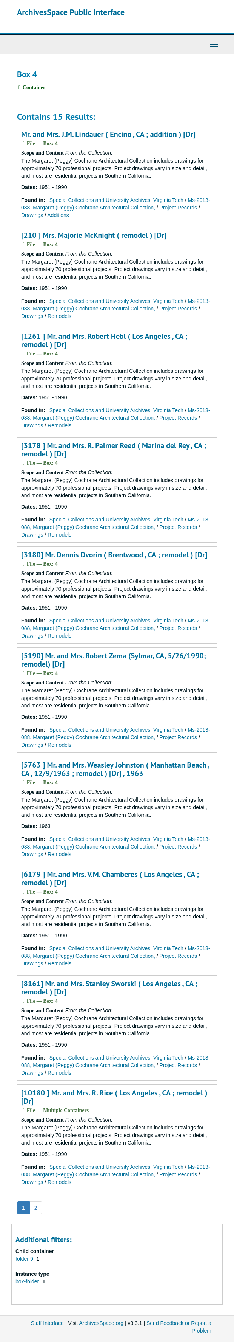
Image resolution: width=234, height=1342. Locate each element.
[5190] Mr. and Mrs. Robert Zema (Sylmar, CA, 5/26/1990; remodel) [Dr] (113, 660)
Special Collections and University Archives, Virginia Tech (116, 200)
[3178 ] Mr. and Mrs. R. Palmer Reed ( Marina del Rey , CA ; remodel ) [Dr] (113, 450)
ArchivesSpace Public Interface (71, 12)
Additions (58, 215)
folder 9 (25, 1259)
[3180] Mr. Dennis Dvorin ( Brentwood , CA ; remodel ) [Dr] (114, 555)
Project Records (178, 208)
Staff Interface (47, 1323)
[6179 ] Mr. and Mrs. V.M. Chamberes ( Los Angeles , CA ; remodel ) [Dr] (110, 878)
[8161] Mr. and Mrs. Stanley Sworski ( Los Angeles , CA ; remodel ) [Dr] (109, 988)
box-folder (27, 1281)
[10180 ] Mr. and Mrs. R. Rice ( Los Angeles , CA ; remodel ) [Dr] (114, 1097)
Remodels (59, 316)
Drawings (32, 215)
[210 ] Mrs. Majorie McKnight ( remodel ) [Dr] (93, 235)
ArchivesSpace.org (101, 1323)
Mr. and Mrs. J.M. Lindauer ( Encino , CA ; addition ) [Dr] (108, 134)
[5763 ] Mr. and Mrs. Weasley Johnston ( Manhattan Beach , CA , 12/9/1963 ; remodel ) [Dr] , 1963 (115, 769)
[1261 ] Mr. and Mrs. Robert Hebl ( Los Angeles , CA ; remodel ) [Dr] (104, 340)
